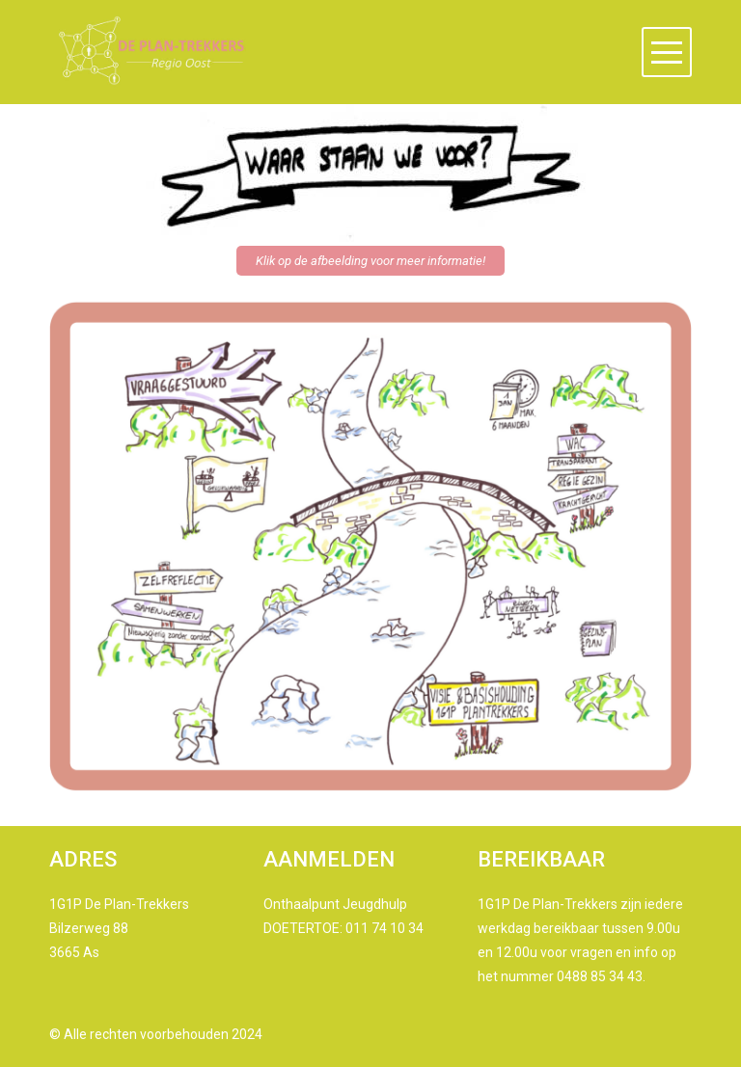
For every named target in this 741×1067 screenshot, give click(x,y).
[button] (667, 52)
